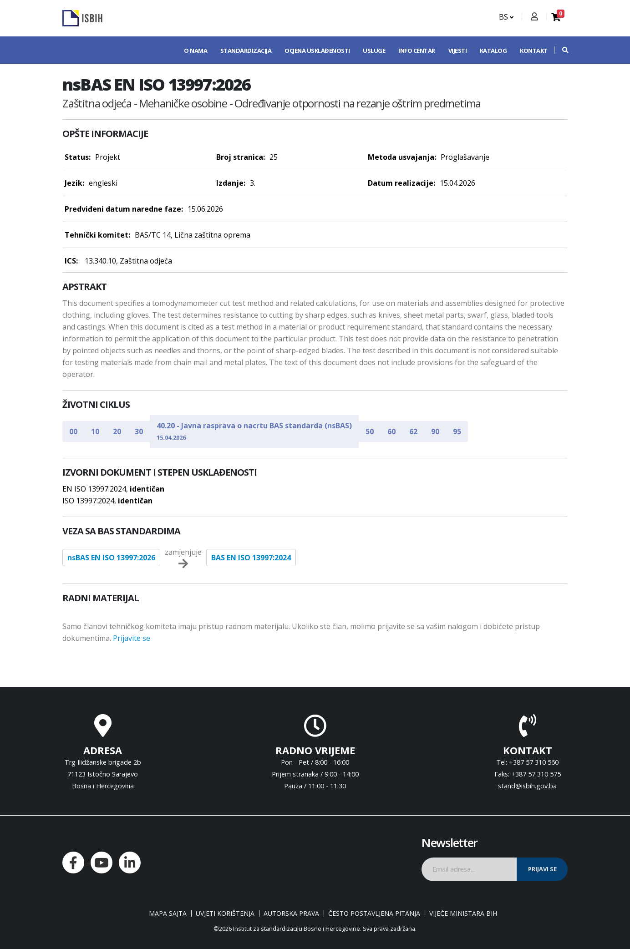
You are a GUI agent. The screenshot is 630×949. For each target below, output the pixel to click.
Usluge (374, 50)
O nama (195, 50)
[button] (561, 50)
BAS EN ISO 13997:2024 (251, 558)
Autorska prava (291, 913)
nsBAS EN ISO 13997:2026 (111, 558)
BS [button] (506, 17)
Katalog (493, 50)
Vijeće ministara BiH (463, 913)
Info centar (416, 50)
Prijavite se (131, 638)
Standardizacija (246, 50)
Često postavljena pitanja (374, 913)
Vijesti (457, 50)
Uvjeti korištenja (225, 913)
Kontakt (534, 50)
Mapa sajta (168, 913)
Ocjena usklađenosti (317, 50)
